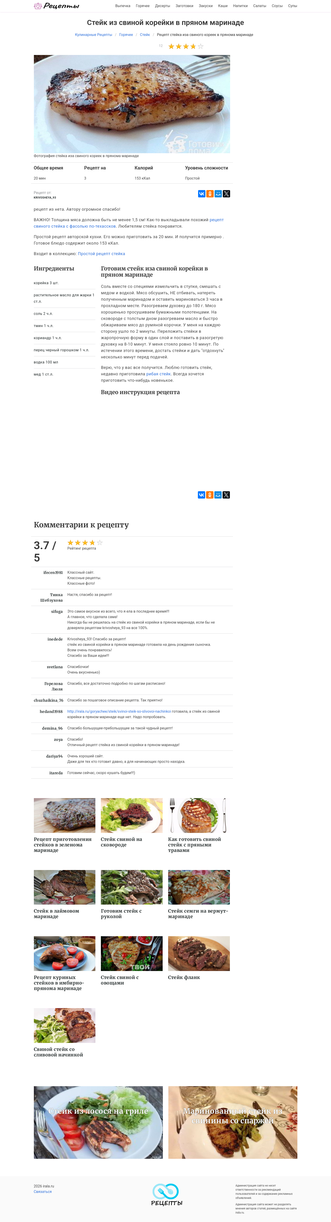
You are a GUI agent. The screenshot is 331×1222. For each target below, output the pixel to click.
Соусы (277, 6)
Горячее (143, 6)
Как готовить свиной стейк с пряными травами (194, 844)
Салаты (259, 6)
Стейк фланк (184, 977)
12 (161, 46)
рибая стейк (158, 373)
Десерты (162, 6)
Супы (292, 6)
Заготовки (184, 6)
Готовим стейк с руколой (121, 913)
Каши (223, 6)
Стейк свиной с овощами (120, 980)
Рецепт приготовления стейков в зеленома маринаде (63, 844)
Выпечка (122, 6)
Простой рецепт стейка (101, 253)
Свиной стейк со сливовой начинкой (58, 1052)
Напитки (240, 6)
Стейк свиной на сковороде (121, 842)
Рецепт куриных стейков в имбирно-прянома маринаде (59, 982)
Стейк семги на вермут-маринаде (198, 913)
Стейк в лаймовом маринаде (56, 913)
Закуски (206, 6)
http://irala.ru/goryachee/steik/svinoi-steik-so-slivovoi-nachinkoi (119, 711)
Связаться (43, 1191)
